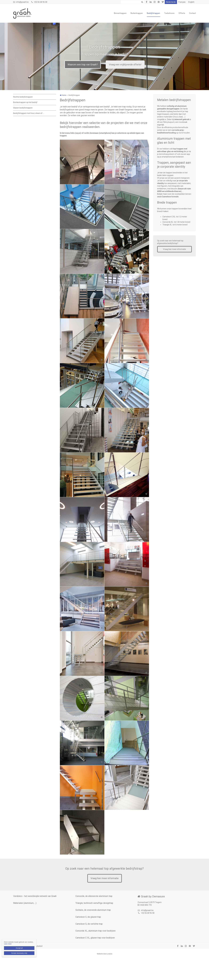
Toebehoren (169, 13)
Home (64, 95)
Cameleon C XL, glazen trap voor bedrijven (95, 937)
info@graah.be (21, 2)
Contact (192, 13)
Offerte (182, 13)
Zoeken (142, 2)
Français (182, 2)
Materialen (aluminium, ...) (24, 903)
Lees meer (8, 944)
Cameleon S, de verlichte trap (89, 924)
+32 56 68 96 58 (39, 2)
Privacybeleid (36, 946)
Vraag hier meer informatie (174, 249)
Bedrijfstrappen (153, 13)
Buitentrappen (137, 13)
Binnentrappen (120, 13)
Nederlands (171, 2)
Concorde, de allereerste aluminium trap (93, 896)
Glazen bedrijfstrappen (23, 108)
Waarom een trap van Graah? (83, 64)
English (191, 2)
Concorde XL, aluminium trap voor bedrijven (95, 931)
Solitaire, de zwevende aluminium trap (93, 910)
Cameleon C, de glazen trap (88, 917)
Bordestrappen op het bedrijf (25, 102)
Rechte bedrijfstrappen (23, 97)
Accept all (19, 948)
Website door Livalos (104, 954)
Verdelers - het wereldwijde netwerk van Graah (35, 896)
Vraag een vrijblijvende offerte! (125, 64)
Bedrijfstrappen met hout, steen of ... (28, 113)
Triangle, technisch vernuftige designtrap (94, 903)
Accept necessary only (19, 953)
